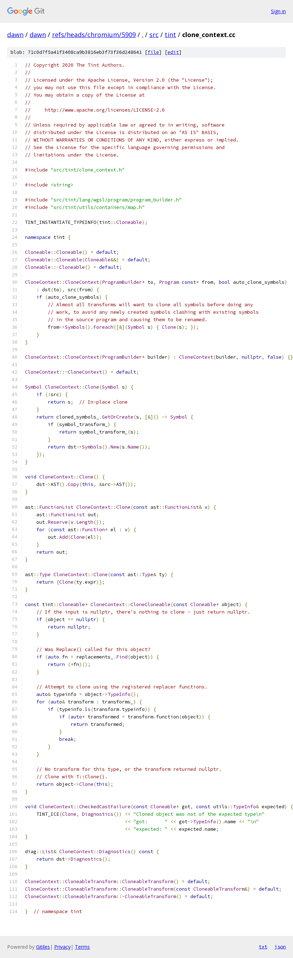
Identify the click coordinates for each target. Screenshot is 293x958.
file (153, 52)
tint (170, 34)
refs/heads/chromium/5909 (94, 34)
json (280, 946)
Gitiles (43, 946)
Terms (82, 946)
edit (173, 52)
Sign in (278, 11)
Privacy (62, 946)
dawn (15, 34)
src (154, 34)
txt (263, 946)
